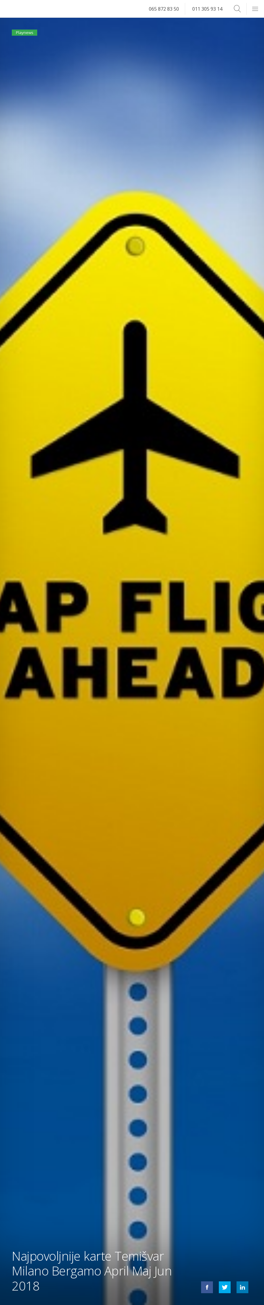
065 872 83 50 (164, 9)
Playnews (28, 35)
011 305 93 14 (207, 9)
